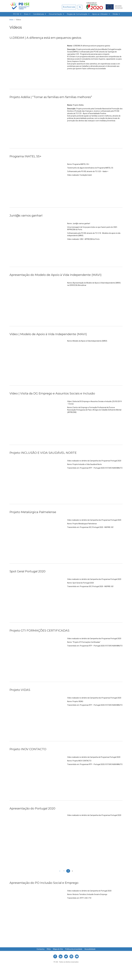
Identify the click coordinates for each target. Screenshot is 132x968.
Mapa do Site (58, 949)
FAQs (49, 949)
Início (11, 20)
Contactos (40, 949)
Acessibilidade (90, 949)
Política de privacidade (73, 949)
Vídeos (18, 20)
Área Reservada (69, 7)
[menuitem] (16, 14)
